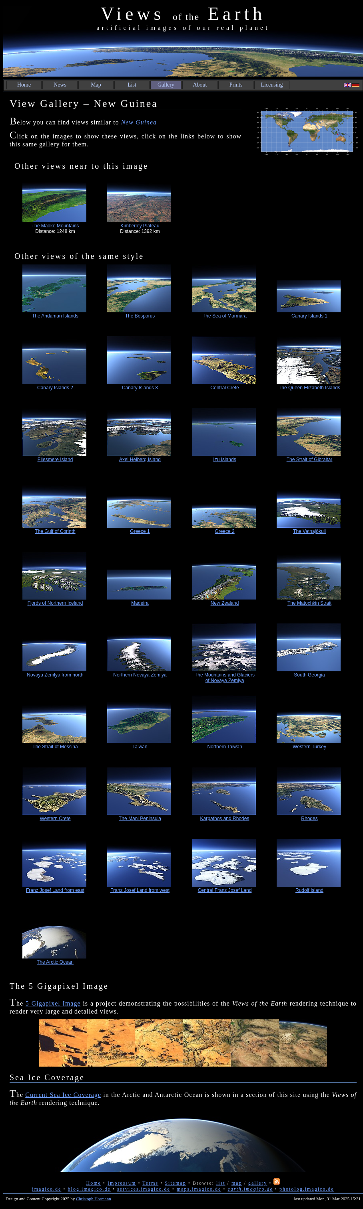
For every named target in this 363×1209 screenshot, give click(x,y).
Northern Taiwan (224, 746)
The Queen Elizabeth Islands (309, 388)
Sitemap (175, 1183)
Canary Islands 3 (140, 388)
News (60, 85)
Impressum (122, 1183)
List (132, 85)
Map (96, 85)
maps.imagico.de (199, 1189)
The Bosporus (140, 316)
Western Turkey (309, 746)
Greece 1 (140, 531)
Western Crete (55, 818)
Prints (236, 85)
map (236, 1183)
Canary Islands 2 (55, 388)
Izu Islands (224, 459)
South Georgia (309, 675)
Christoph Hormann (93, 1198)
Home (24, 85)
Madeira (139, 603)
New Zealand (225, 603)
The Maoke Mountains (55, 226)
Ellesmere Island (55, 459)
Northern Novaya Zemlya (139, 675)
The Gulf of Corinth (55, 531)
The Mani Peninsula (140, 818)
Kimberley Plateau (139, 226)
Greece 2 (224, 531)
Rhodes (309, 818)
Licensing (272, 85)
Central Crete (224, 388)
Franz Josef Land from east (55, 890)
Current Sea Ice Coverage (63, 1094)
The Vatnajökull (309, 531)
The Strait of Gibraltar (310, 459)
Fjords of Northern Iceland (55, 603)
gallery (257, 1183)
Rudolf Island (309, 890)
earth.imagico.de (250, 1189)
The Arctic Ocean (55, 962)
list (220, 1183)
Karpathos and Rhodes (224, 818)
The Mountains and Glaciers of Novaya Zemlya (225, 677)
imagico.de (46, 1189)
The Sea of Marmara (225, 316)
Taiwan (139, 746)
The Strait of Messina (55, 746)
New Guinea (139, 122)
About (200, 85)
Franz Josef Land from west (140, 890)
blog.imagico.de (89, 1189)
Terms (150, 1183)
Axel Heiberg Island (140, 459)
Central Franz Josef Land (225, 890)
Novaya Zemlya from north (55, 675)
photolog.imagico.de (306, 1189)
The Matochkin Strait (309, 603)
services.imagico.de (143, 1189)
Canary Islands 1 (309, 316)
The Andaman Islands (55, 316)
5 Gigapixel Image (53, 1003)
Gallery (166, 85)
